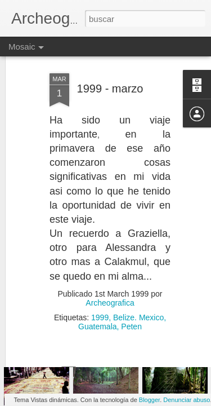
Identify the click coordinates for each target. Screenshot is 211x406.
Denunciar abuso (186, 399)
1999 (100, 293)
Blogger (149, 399)
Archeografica (110, 279)
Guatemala (97, 302)
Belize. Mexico (138, 293)
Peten (131, 302)
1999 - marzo (110, 65)
